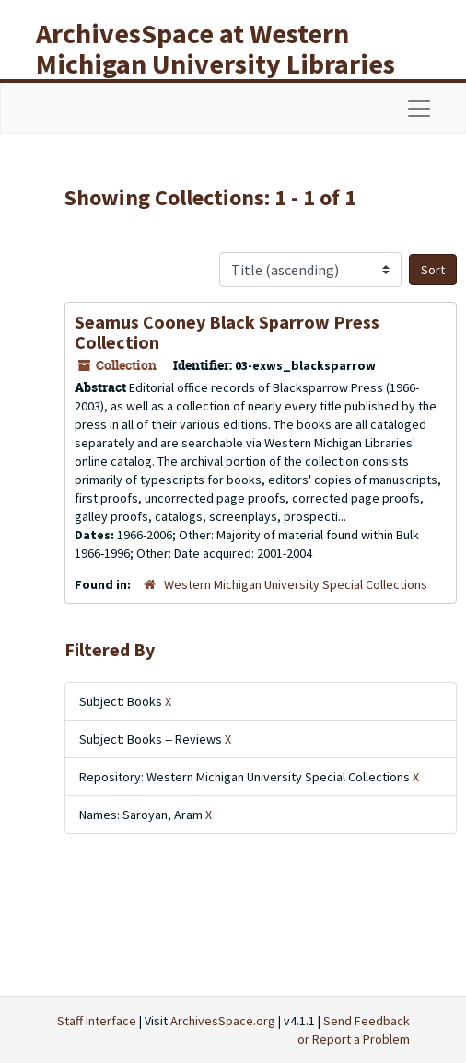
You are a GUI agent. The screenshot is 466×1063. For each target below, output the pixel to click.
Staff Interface (96, 1020)
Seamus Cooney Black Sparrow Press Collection (227, 331)
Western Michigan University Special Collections (295, 584)
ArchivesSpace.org (222, 1020)
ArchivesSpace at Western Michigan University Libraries (215, 48)
